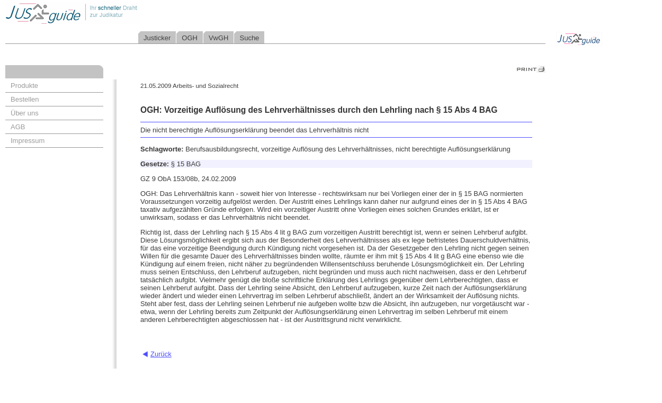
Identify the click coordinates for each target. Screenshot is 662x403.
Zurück (161, 354)
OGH (190, 38)
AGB (18, 127)
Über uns (25, 113)
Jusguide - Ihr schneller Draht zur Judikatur (106, 13)
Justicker (157, 38)
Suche (249, 38)
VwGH (219, 38)
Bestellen (25, 99)
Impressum (27, 141)
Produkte (24, 85)
